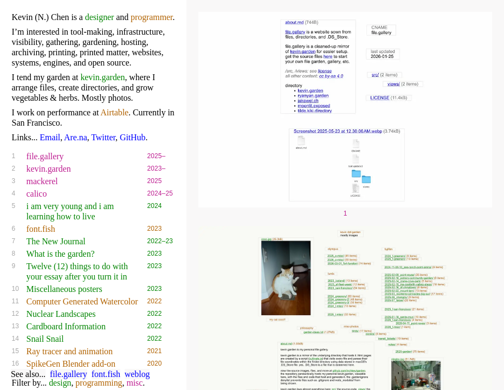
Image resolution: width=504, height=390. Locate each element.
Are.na (75, 137)
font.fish (106, 374)
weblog (137, 374)
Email (50, 137)
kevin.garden (102, 77)
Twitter (103, 137)
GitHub (133, 137)
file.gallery (68, 374)
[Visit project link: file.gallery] (345, 208)
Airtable (114, 112)
